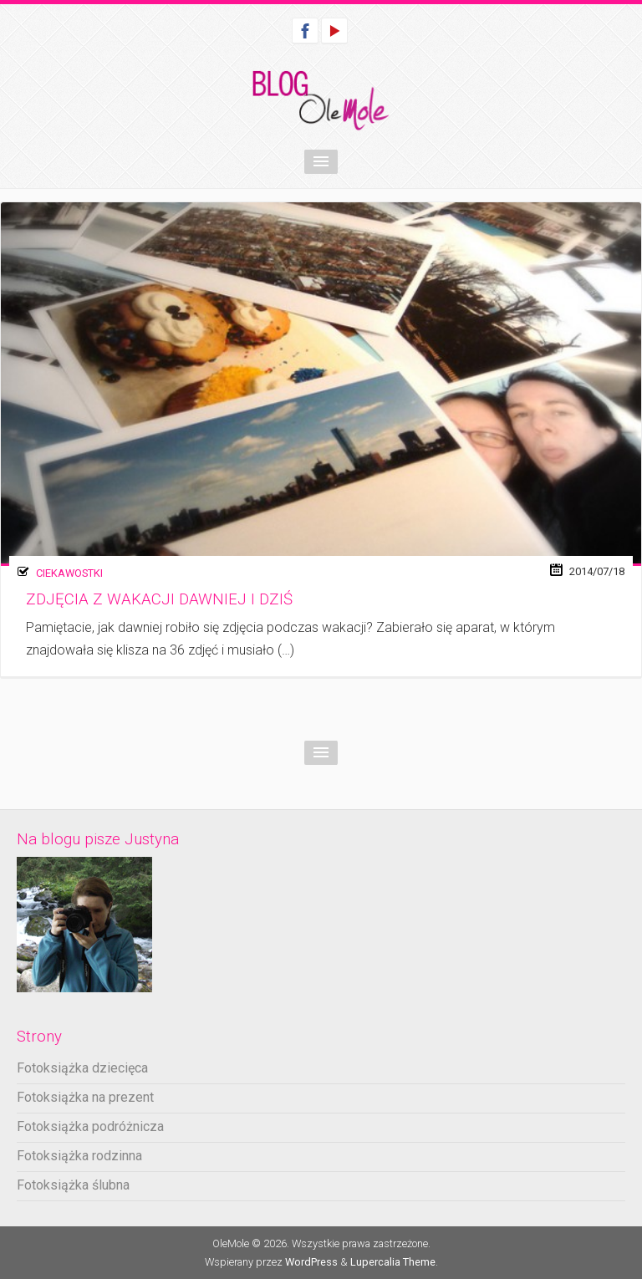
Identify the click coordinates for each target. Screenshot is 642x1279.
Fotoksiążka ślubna (73, 1185)
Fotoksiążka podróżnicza (90, 1126)
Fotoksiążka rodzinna (79, 1156)
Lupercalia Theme (393, 1262)
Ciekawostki (69, 573)
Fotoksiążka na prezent (85, 1097)
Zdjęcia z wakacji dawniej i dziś (159, 599)
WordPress (311, 1262)
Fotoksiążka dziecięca (82, 1068)
